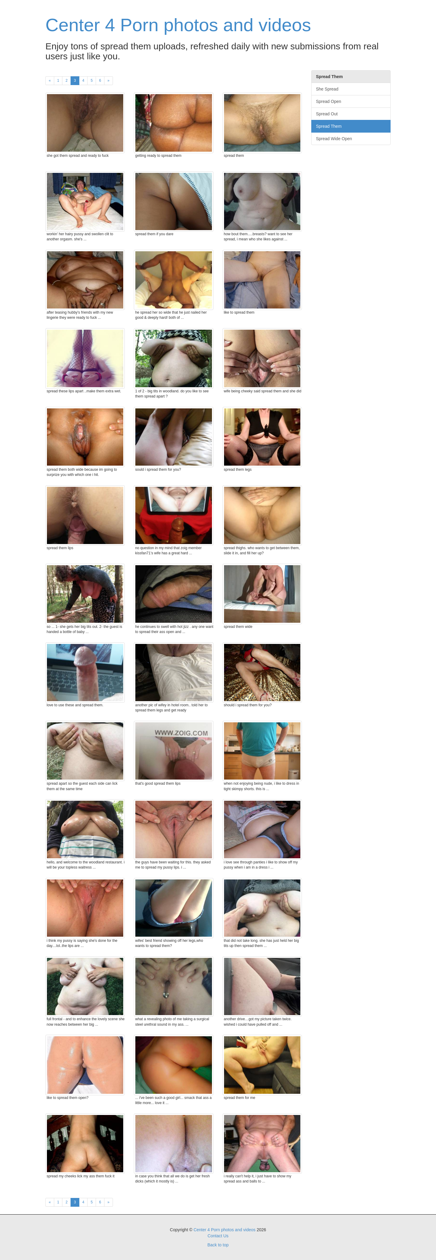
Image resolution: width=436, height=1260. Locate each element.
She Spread (327, 89)
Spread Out (327, 113)
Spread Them (329, 126)
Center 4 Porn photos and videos (178, 25)
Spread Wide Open (334, 138)
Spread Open (328, 101)
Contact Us (217, 1235)
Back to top (218, 1244)
